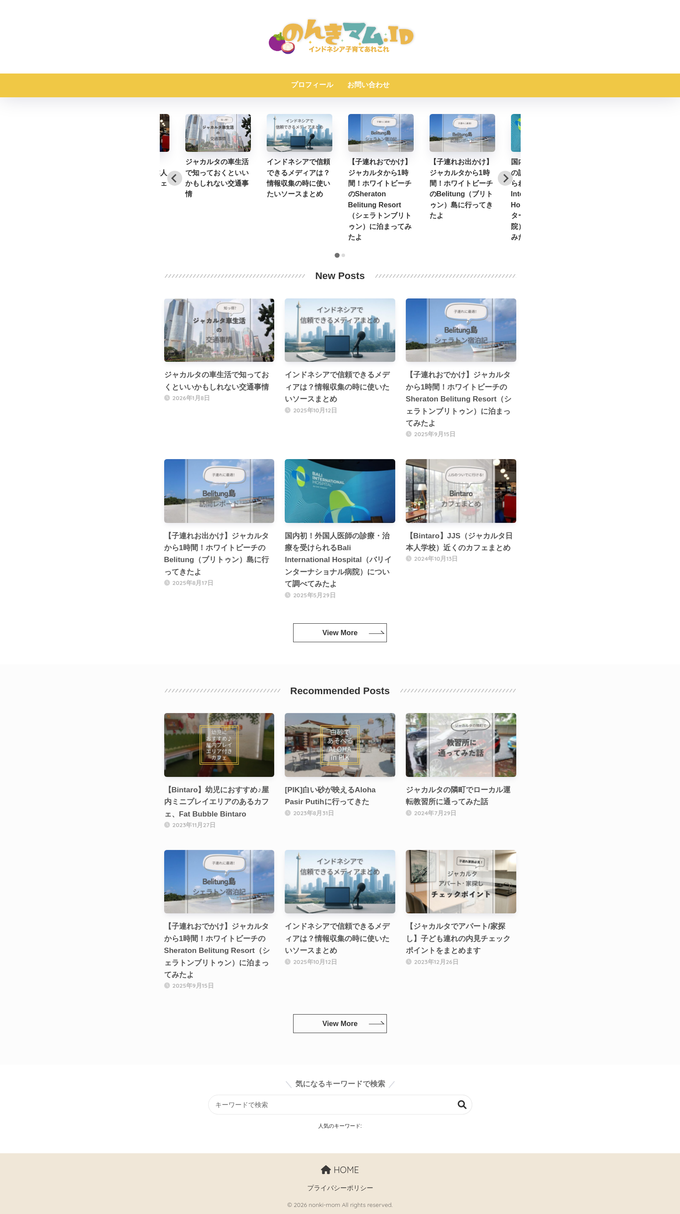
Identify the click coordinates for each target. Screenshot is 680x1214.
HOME (340, 1169)
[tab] (336, 255)
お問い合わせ (368, 84)
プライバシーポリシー (340, 1188)
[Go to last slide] (174, 178)
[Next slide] (505, 178)
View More (339, 632)
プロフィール (312, 84)
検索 (462, 1105)
